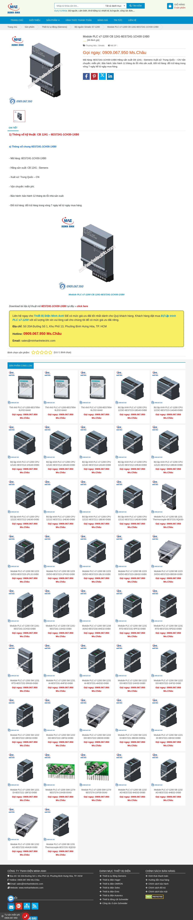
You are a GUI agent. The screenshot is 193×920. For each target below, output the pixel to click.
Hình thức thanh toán (79, 20)
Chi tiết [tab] (13, 128)
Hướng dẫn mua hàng (157, 866)
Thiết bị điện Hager (110, 866)
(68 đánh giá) (93, 40)
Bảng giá (103, 20)
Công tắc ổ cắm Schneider (113, 890)
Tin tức (118, 20)
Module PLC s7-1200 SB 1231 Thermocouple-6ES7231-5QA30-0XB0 (168, 516)
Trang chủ (17, 20)
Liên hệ (132, 20)
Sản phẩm (51, 20)
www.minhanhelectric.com (31, 874)
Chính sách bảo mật (156, 878)
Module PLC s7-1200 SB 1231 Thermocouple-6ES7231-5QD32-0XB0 (60, 835)
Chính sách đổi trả (156, 874)
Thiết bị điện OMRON (111, 870)
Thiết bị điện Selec (110, 874)
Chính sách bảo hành (157, 870)
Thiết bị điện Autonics (111, 882)
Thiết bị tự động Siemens (113, 862)
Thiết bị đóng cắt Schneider (114, 886)
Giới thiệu (34, 20)
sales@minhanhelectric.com (30, 870)
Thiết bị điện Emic (109, 878)
